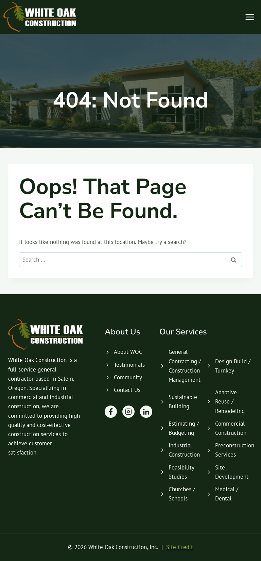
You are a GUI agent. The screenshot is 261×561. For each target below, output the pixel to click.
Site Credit (179, 547)
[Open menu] (250, 17)
